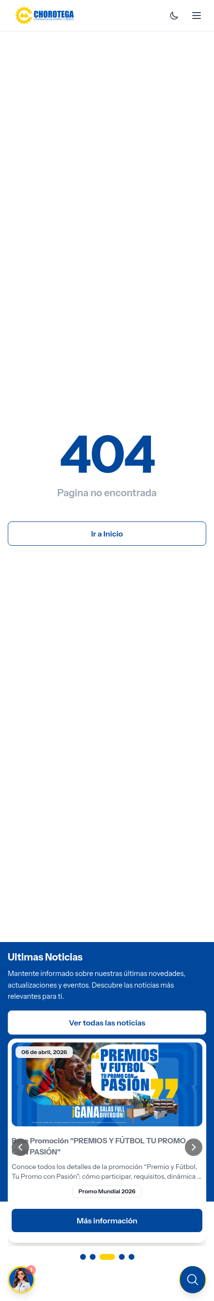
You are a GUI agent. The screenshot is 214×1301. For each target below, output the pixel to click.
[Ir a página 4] (122, 1257)
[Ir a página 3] (107, 1257)
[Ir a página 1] (83, 1257)
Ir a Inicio (107, 533)
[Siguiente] (193, 1147)
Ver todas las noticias (107, 1022)
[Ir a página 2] (93, 1257)
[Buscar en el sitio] (192, 1279)
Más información (107, 1220)
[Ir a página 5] (131, 1257)
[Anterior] (20, 1147)
